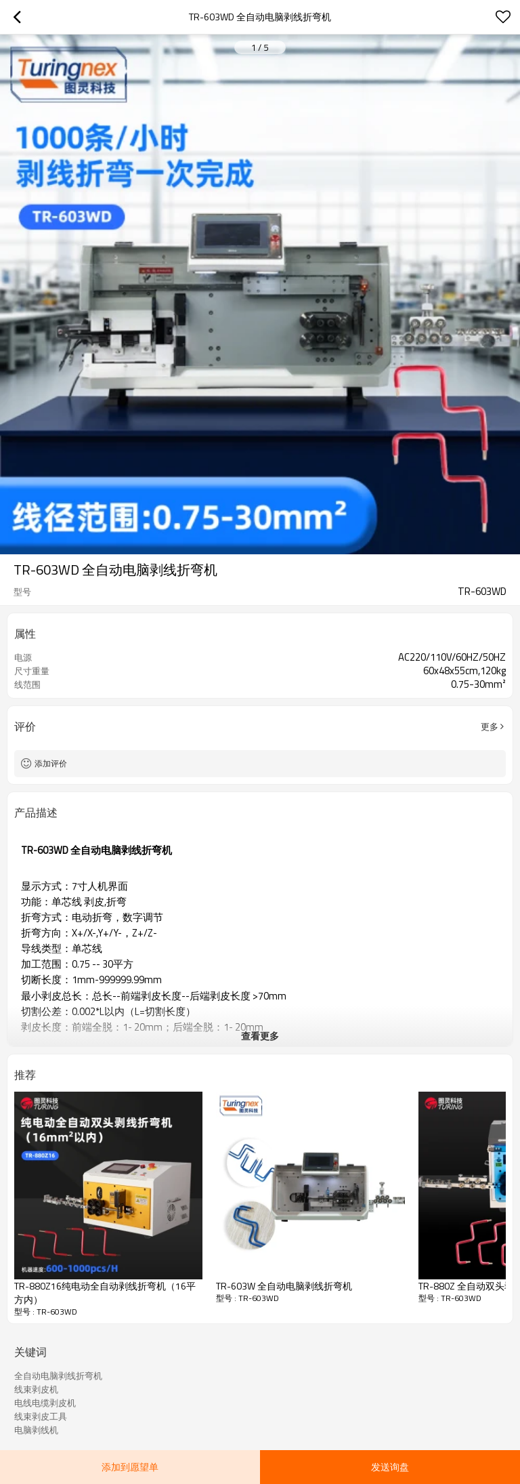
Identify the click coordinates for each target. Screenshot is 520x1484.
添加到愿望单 (130, 1467)
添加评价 (51, 763)
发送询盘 (390, 1467)
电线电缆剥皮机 (45, 1402)
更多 (489, 726)
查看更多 (260, 1036)
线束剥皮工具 (40, 1416)
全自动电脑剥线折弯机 (58, 1375)
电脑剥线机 (36, 1430)
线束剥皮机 (36, 1389)
